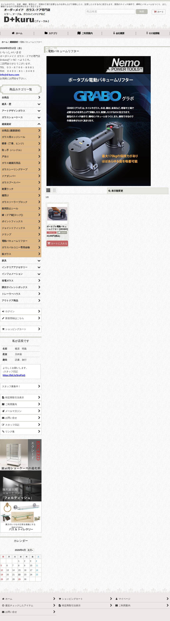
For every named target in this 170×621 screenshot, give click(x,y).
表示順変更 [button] (115, 190)
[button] (153, 33)
